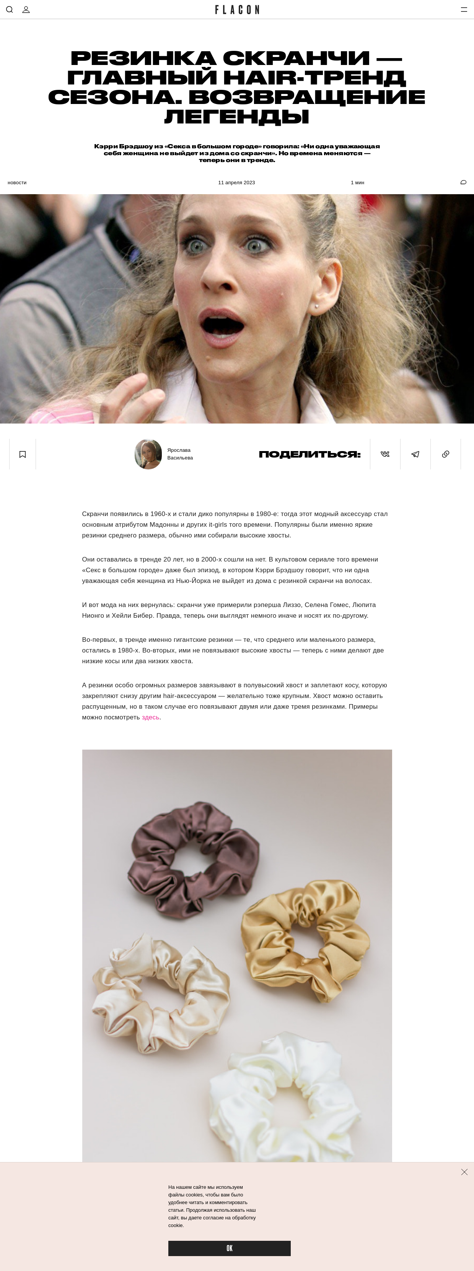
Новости (17, 182)
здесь (151, 717)
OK (229, 1249)
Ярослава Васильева (180, 454)
